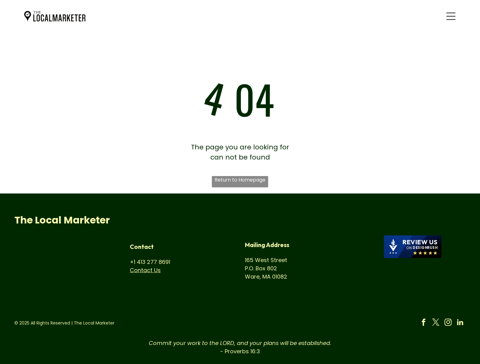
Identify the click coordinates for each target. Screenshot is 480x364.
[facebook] (423, 323)
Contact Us (145, 270)
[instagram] (448, 323)
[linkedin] (460, 323)
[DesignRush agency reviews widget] (412, 246)
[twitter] (435, 323)
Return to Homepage (240, 179)
